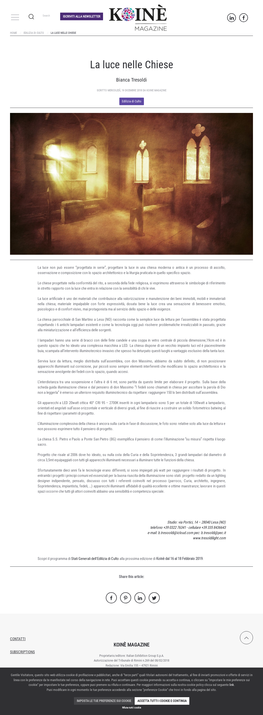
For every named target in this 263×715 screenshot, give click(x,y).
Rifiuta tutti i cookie (131, 707)
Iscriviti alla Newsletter (81, 16)
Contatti (18, 639)
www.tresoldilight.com (209, 538)
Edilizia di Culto (34, 33)
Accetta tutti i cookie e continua (162, 701)
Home (13, 33)
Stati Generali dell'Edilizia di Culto (95, 558)
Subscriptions (22, 652)
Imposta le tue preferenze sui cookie (104, 701)
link (231, 685)
